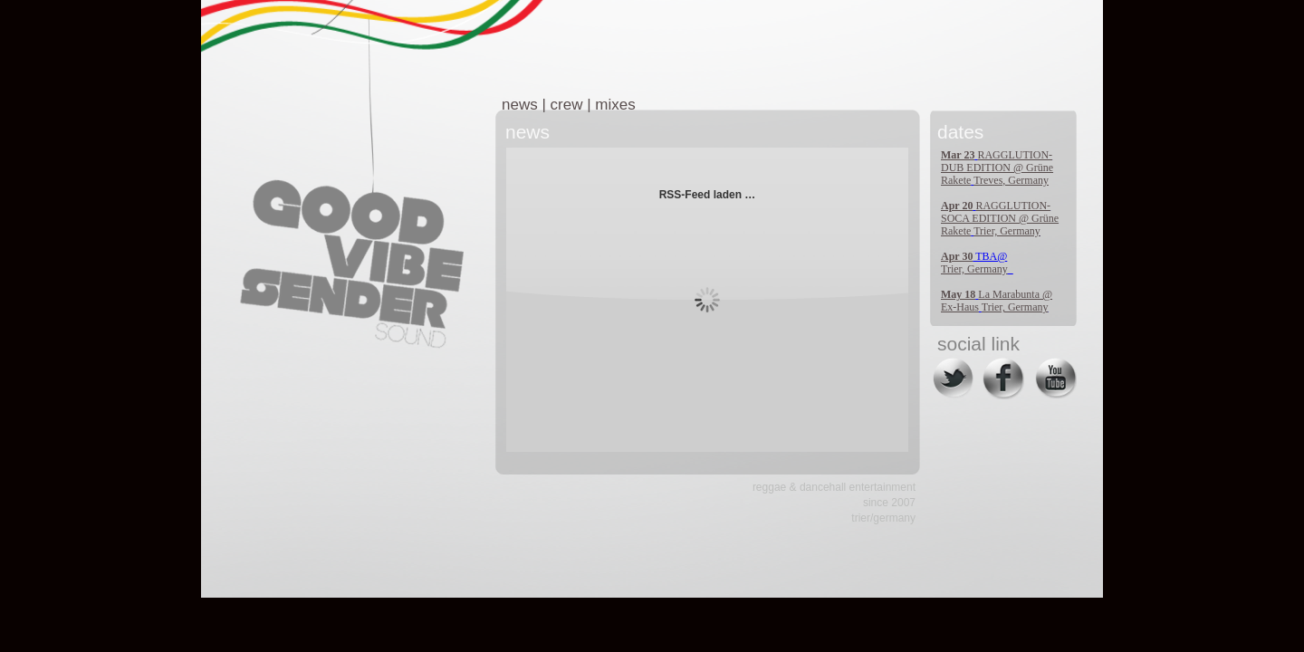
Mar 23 (957, 155)
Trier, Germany (1006, 231)
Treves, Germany (1011, 180)
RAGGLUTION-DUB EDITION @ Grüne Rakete (997, 168)
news (520, 104)
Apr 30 (957, 256)
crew (567, 104)
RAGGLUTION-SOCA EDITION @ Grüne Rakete (1000, 218)
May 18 (958, 294)
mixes (615, 104)
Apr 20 (957, 205)
